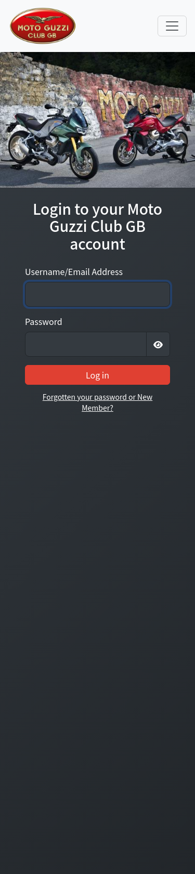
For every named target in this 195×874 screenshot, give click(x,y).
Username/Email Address (74, 271)
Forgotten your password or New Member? (97, 402)
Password (43, 321)
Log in (97, 375)
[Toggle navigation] (172, 26)
